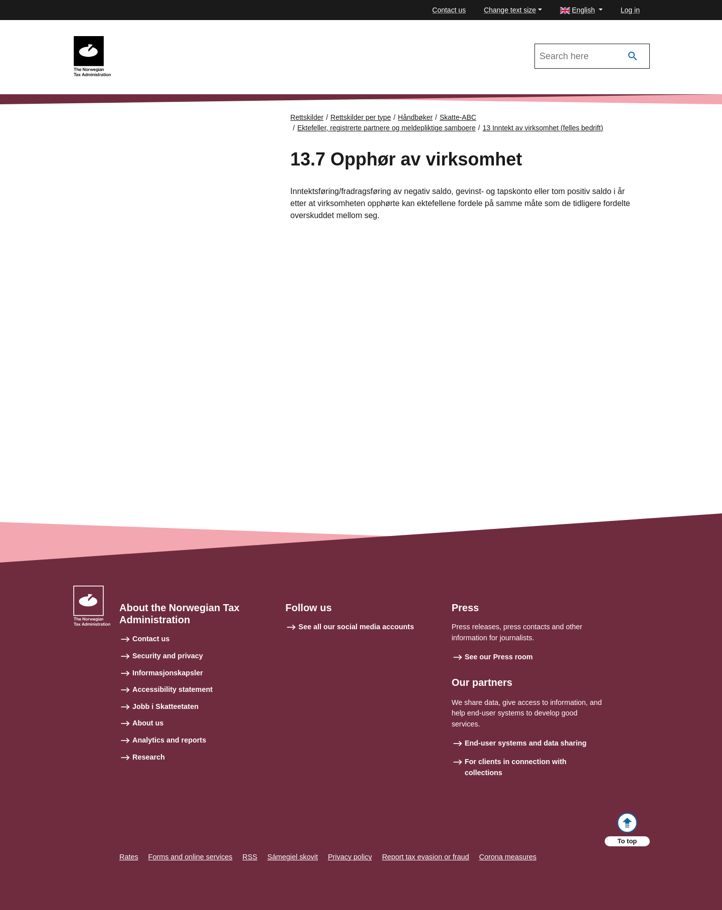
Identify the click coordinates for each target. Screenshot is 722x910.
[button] (581, 10)
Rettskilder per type (360, 117)
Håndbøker (415, 117)
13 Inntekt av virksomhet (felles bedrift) (542, 128)
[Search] (632, 56)
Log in (630, 10)
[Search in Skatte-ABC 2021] (592, 56)
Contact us (449, 10)
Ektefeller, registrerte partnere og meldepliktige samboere (386, 128)
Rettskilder (306, 117)
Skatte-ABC (458, 117)
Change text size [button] (510, 10)
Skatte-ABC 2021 (149, 40)
